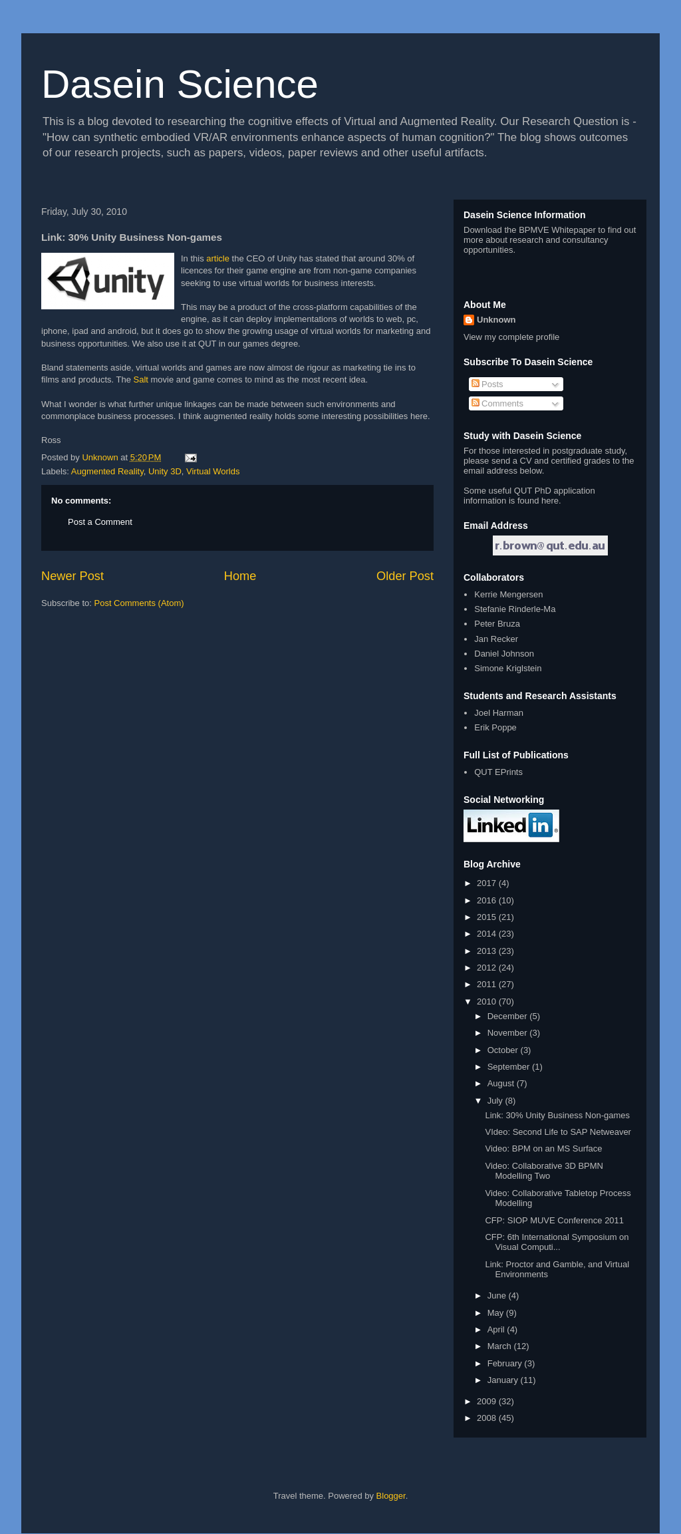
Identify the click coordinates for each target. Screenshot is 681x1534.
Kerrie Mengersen (508, 594)
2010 (488, 1001)
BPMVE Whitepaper (557, 230)
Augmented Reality (107, 471)
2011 (488, 984)
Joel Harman (498, 713)
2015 (488, 917)
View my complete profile (511, 337)
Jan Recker (496, 639)
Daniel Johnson (504, 654)
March (500, 1346)
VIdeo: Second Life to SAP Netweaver (557, 1132)
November (508, 1033)
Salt (141, 379)
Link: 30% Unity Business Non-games (557, 1115)
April (497, 1329)
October (504, 1050)
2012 (488, 968)
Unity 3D (165, 471)
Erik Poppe (495, 727)
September (509, 1067)
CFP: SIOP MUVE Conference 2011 (554, 1220)
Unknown (496, 320)
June (498, 1296)
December (508, 1016)
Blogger (391, 1496)
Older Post (405, 576)
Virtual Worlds (212, 471)
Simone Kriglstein (507, 668)
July (496, 1101)
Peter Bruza (497, 624)
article (217, 258)
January (504, 1380)
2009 (488, 1401)
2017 (488, 883)
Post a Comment (100, 522)
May (496, 1313)
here (550, 501)
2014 (488, 934)
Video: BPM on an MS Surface (543, 1148)
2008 (488, 1418)
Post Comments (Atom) (139, 603)
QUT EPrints (498, 772)
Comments (497, 403)
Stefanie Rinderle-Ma (514, 609)
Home (240, 576)
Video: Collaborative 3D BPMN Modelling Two (544, 1171)
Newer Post (72, 576)
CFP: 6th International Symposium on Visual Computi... (556, 1242)
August (502, 1083)
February (506, 1363)
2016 (488, 900)
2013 (488, 951)
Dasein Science (180, 84)
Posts (487, 384)
